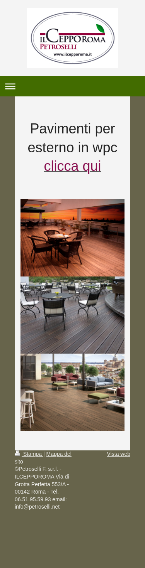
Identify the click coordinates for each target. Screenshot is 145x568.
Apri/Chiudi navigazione (72, 86)
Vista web (118, 454)
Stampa (29, 454)
